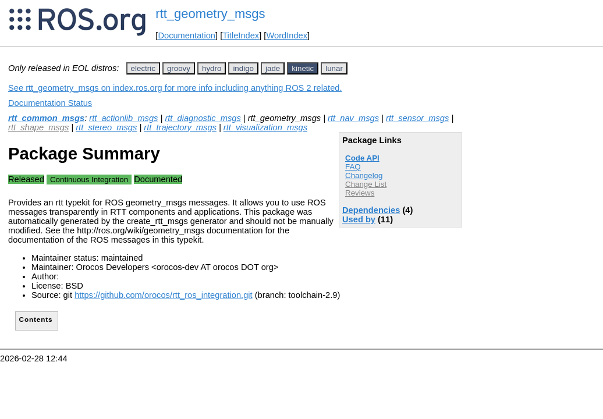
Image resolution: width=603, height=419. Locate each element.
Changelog (363, 175)
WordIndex (286, 35)
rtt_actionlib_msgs (123, 118)
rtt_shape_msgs (38, 127)
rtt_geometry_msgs (210, 13)
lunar (334, 68)
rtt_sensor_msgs (417, 118)
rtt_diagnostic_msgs (202, 118)
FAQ (353, 166)
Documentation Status (50, 103)
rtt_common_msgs (46, 118)
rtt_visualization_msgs (265, 127)
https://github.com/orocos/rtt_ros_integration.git (164, 295)
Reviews (359, 193)
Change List (365, 184)
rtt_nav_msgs (353, 118)
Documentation (186, 35)
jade (272, 68)
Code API (362, 158)
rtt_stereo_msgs (106, 127)
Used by (358, 219)
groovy (178, 68)
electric (143, 68)
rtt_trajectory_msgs (180, 127)
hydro (211, 68)
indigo (243, 68)
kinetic (303, 68)
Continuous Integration (89, 179)
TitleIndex (240, 35)
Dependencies (371, 210)
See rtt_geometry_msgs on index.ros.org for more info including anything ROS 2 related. (175, 88)
